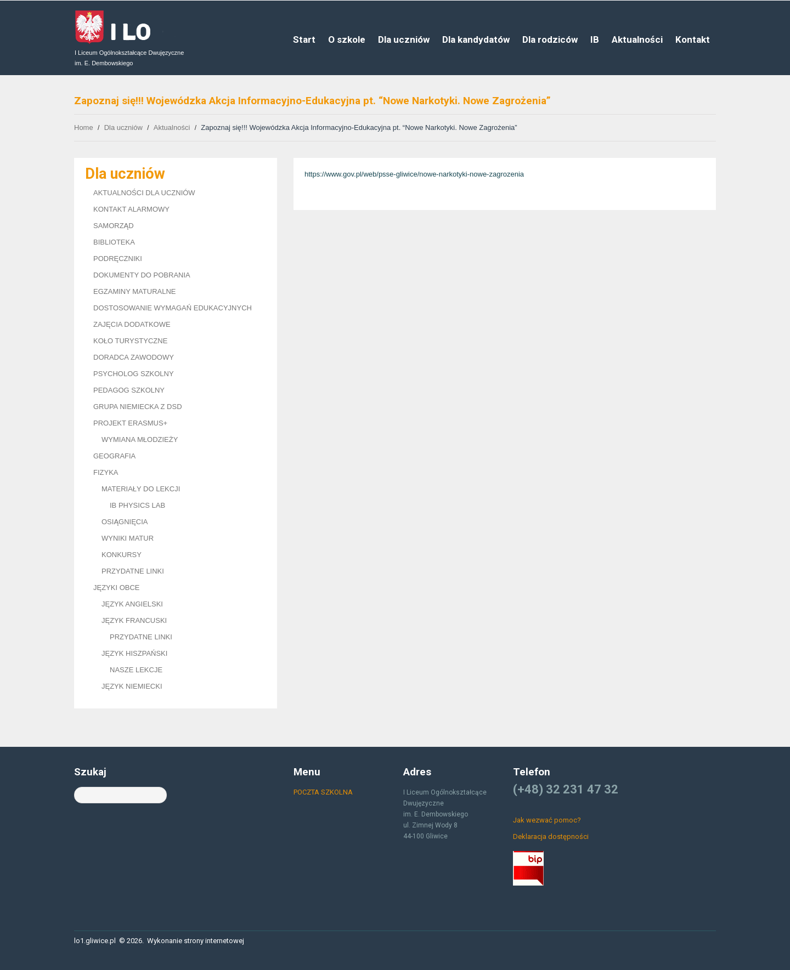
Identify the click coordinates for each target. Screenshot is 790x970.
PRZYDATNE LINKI (132, 571)
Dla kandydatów (476, 39)
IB (594, 39)
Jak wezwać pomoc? (547, 820)
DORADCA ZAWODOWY (133, 357)
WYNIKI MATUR (127, 538)
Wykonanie (164, 941)
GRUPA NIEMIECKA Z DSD (137, 406)
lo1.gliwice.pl (95, 941)
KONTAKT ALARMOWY (131, 209)
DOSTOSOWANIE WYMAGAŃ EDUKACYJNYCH (172, 308)
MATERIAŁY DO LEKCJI (140, 489)
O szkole (346, 39)
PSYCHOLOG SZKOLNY (133, 374)
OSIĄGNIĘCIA (124, 522)
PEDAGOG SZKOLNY (129, 390)
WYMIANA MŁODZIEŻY (139, 439)
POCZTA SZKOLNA (323, 792)
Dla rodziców (550, 39)
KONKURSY (121, 555)
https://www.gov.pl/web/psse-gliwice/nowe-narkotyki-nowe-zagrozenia (414, 174)
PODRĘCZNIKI (117, 258)
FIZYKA (106, 472)
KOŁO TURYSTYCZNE (130, 341)
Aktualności (637, 39)
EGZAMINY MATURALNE (134, 291)
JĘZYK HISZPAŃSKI (134, 653)
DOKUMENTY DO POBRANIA (141, 275)
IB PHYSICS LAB (137, 505)
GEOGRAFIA (114, 456)
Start (304, 39)
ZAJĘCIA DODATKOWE (132, 324)
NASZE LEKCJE (136, 670)
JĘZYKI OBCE (116, 587)
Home (83, 127)
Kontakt (692, 39)
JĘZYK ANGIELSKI (132, 604)
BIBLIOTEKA (114, 242)
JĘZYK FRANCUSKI (134, 620)
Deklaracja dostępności (551, 836)
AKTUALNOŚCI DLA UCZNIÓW (144, 193)
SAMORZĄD (113, 226)
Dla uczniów (404, 39)
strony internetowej (214, 941)
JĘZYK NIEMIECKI (131, 686)
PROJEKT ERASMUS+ (130, 423)
